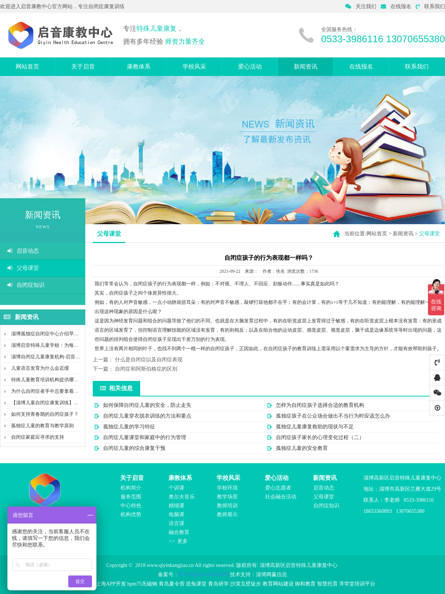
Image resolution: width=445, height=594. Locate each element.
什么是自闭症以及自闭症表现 (148, 359)
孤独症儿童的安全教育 (302, 448)
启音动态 (23, 251)
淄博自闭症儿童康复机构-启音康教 (48, 356)
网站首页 (27, 66)
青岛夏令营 (172, 584)
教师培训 (227, 505)
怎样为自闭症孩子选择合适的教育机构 (320, 405)
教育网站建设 (278, 584)
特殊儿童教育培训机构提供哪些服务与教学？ (59, 379)
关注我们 (360, 6)
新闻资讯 (305, 66)
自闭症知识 (25, 285)
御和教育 (305, 584)
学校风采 (194, 66)
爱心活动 (250, 66)
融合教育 (179, 532)
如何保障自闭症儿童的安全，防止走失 (147, 405)
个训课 (176, 488)
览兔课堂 (196, 584)
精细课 (176, 505)
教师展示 (227, 514)
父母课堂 (23, 268)
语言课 (176, 523)
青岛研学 (218, 584)
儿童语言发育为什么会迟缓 (40, 368)
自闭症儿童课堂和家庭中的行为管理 (144, 437)
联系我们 (430, 6)
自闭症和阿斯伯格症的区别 (146, 369)
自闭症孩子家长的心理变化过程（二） (320, 437)
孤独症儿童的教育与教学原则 (42, 425)
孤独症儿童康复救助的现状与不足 (315, 426)
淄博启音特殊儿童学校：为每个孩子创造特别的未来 (66, 345)
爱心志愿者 (278, 488)
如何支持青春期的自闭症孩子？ (45, 414)
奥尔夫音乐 (182, 497)
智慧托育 (327, 584)
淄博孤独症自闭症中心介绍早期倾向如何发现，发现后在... (73, 333)
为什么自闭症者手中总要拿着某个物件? (53, 391)
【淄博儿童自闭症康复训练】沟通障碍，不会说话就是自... (73, 402)
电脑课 (176, 514)
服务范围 (131, 497)
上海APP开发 (111, 584)
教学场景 (227, 497)
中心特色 (131, 505)
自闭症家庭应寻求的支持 (37, 437)
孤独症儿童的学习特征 (129, 426)
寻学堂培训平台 (357, 584)
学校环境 (227, 488)
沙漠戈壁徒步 (245, 584)
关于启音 (83, 66)
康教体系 (139, 66)
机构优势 (131, 514)
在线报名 (396, 6)
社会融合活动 (280, 497)
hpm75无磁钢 (142, 584)
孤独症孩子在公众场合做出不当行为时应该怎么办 (333, 416)
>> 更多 (178, 541)
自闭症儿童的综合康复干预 (134, 448)
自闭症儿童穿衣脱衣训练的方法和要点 (147, 416)
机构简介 (131, 488)
